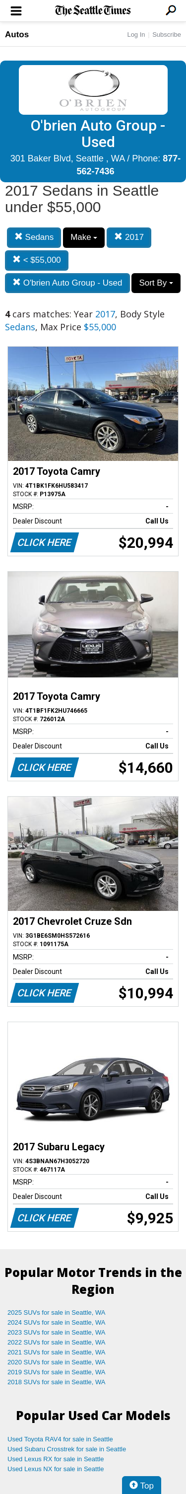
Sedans (34, 237)
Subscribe (166, 34)
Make (83, 237)
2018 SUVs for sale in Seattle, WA (56, 1382)
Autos (17, 34)
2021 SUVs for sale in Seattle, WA (56, 1352)
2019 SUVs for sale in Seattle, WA (56, 1372)
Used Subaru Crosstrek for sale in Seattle (66, 1449)
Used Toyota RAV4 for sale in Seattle (60, 1439)
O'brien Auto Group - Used (67, 283)
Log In (136, 34)
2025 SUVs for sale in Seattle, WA (56, 1312)
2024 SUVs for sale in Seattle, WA (56, 1322)
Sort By (156, 283)
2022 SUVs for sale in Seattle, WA (56, 1342)
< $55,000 (36, 260)
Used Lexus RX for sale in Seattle (55, 1459)
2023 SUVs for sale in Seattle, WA (56, 1332)
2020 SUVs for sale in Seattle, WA (56, 1362)
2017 (129, 237)
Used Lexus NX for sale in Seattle (55, 1469)
